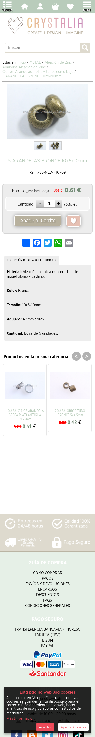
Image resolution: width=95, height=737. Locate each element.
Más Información (20, 718)
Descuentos (47, 595)
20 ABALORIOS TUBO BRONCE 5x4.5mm (70, 412)
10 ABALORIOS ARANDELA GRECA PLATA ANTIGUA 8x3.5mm (25, 414)
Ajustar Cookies (73, 727)
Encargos (47, 589)
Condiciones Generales (47, 606)
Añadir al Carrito (38, 220)
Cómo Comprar (47, 573)
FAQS (47, 600)
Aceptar (45, 727)
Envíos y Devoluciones (48, 584)
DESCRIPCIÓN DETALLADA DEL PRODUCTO (32, 260)
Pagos (47, 578)
